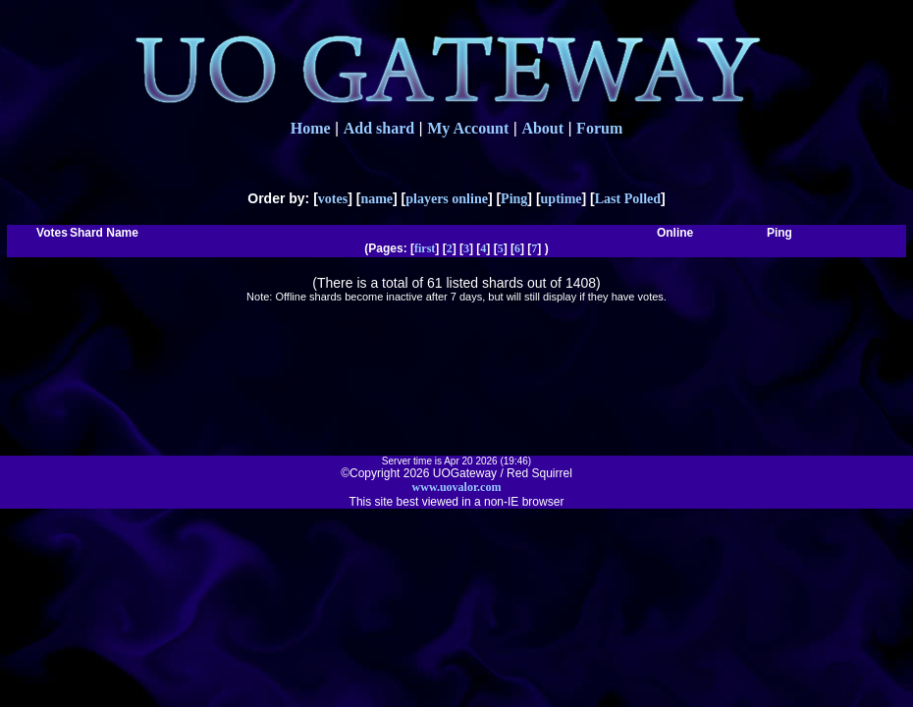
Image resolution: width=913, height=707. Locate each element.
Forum (599, 128)
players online (446, 198)
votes (333, 198)
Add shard (379, 128)
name (376, 198)
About (542, 128)
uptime (561, 198)
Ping (514, 198)
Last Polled (628, 198)
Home (311, 128)
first (424, 248)
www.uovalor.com (457, 487)
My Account (468, 128)
